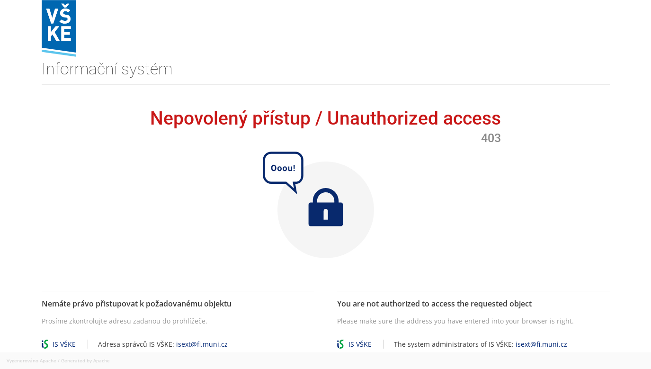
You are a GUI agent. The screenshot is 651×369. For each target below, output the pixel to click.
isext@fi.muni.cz (202, 344)
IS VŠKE (64, 344)
